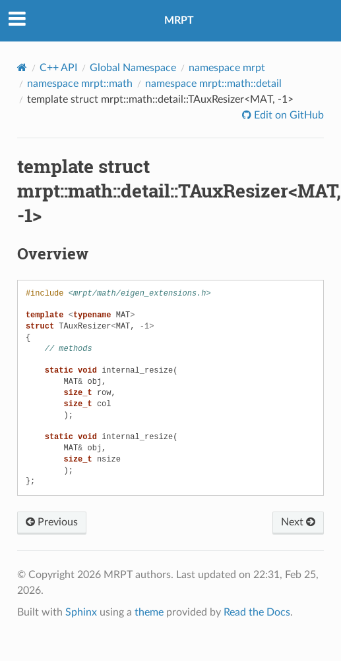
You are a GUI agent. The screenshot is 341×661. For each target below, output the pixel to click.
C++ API (58, 68)
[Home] (22, 67)
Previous (52, 522)
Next (298, 522)
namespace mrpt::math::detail (213, 83)
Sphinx (81, 612)
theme (149, 612)
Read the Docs (257, 612)
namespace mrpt (227, 68)
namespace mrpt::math (80, 83)
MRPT (179, 20)
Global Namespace (133, 68)
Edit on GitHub (287, 115)
